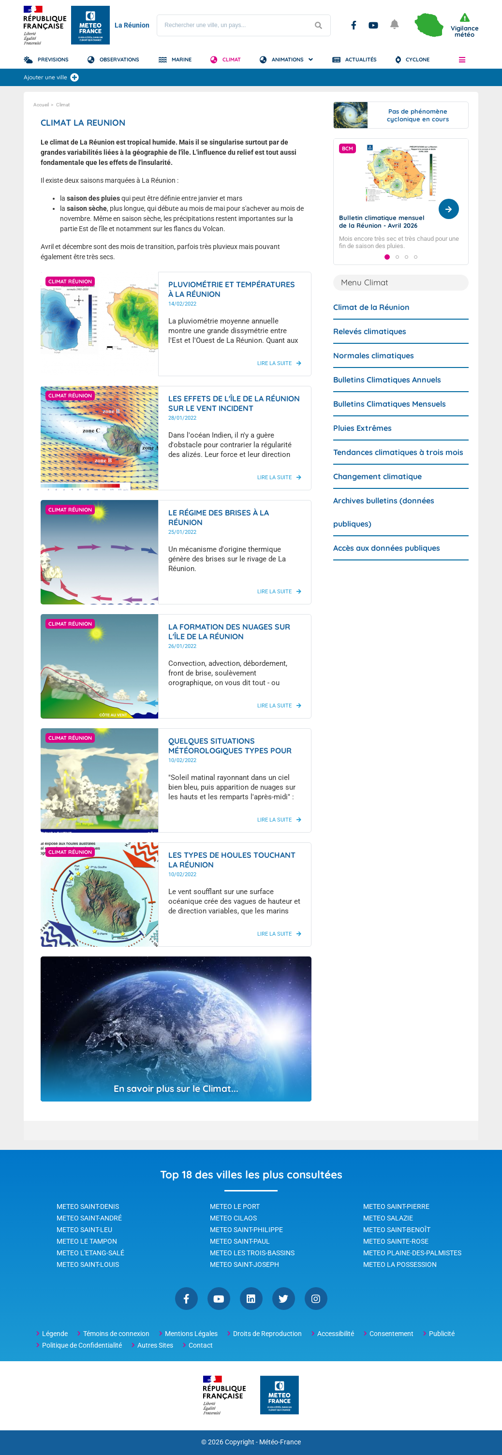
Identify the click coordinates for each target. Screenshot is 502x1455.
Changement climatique (377, 495)
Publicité (442, 1333)
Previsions (53, 59)
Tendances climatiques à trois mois (398, 470)
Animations (288, 59)
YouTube (373, 25)
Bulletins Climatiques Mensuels (389, 422)
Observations (119, 59)
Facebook (353, 25)
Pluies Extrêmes (362, 446)
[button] (462, 59)
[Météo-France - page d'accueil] (279, 1396)
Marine (182, 59)
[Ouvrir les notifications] (395, 25)
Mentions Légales (191, 1333)
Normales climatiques (373, 374)
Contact (201, 1345)
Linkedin (251, 1298)
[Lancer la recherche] (318, 25)
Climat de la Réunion (371, 325)
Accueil (41, 104)
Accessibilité (335, 1333)
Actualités (361, 59)
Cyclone (417, 59)
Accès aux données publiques (386, 566)
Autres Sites (155, 1345)
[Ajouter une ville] (74, 77)
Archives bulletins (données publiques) (383, 530)
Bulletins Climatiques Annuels (387, 398)
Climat (231, 59)
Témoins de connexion (116, 1333)
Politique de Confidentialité (82, 1345)
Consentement (391, 1333)
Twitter (283, 1298)
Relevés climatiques (369, 349)
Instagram (316, 1298)
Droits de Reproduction (267, 1333)
